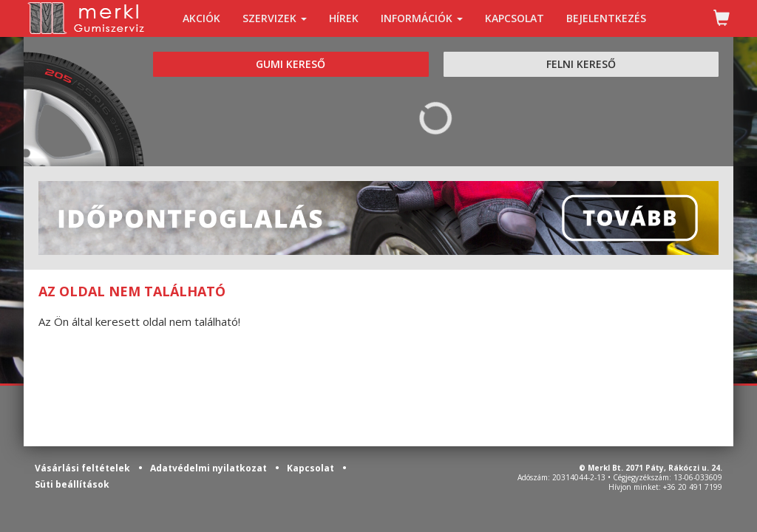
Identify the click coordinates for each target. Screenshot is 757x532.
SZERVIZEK (274, 18)
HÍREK (344, 18)
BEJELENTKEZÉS (606, 18)
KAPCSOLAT (514, 18)
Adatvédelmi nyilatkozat (209, 468)
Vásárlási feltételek (83, 468)
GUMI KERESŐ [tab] (290, 64)
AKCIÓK (201, 18)
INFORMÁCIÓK (422, 18)
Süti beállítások (72, 484)
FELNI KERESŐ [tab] (581, 64)
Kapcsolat (311, 468)
